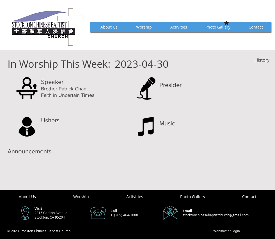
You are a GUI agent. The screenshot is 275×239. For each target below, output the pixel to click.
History (262, 59)
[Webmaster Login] (226, 231)
